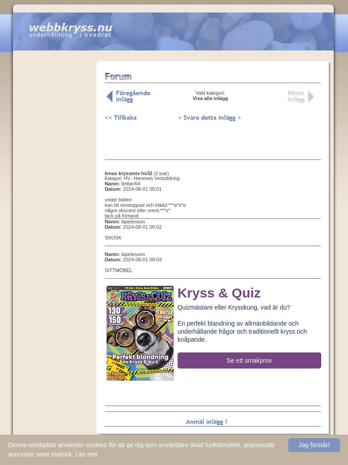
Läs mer (86, 454)
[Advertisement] (54, 201)
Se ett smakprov (249, 360)
